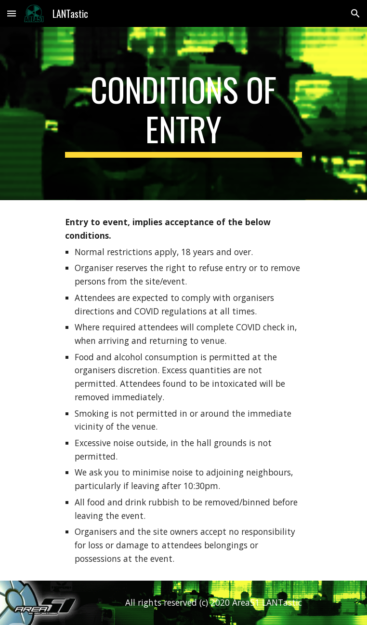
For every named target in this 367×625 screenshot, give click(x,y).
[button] (11, 13)
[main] (183, 114)
